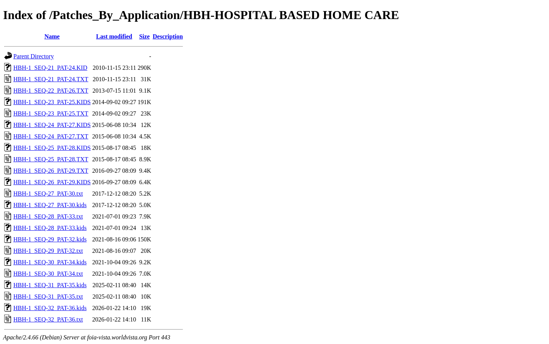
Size (144, 36)
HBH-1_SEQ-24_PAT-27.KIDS (52, 125)
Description (168, 36)
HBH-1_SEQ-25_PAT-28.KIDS (52, 148)
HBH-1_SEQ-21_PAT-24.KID (50, 67)
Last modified (114, 36)
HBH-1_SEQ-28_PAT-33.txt (48, 216)
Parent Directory (33, 56)
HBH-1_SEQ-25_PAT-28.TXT (50, 159)
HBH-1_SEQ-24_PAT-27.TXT (50, 136)
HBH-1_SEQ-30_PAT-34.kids (50, 262)
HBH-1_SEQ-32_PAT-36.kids (50, 308)
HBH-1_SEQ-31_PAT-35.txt (48, 296)
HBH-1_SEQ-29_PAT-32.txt (48, 251)
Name (51, 36)
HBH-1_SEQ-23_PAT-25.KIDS (52, 102)
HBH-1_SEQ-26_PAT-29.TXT (50, 170)
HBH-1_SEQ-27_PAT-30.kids (50, 205)
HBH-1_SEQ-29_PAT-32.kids (50, 239)
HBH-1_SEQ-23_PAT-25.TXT (50, 113)
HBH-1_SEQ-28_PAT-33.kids (50, 228)
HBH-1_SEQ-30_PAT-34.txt (48, 273)
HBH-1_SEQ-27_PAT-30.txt (48, 193)
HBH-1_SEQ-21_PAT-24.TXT (50, 79)
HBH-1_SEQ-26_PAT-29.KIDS (52, 182)
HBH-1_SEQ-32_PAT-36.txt (48, 319)
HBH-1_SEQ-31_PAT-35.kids (50, 285)
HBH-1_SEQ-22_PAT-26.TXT (50, 90)
